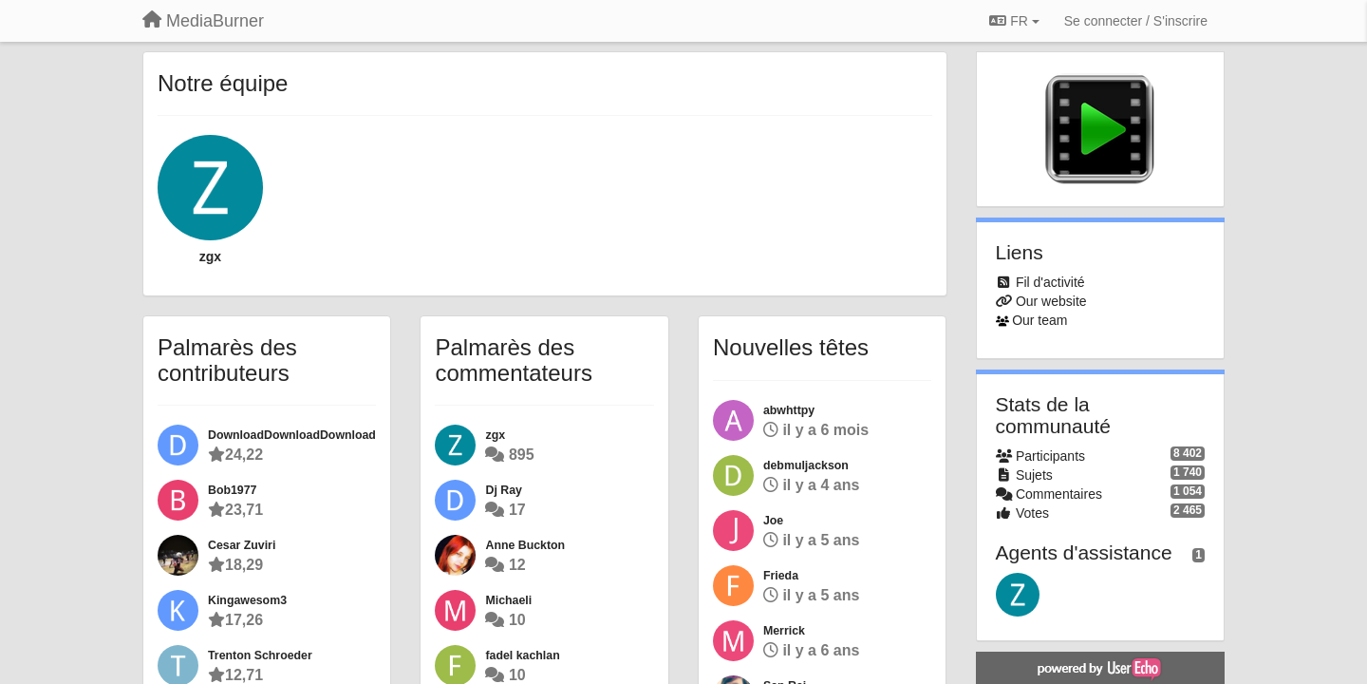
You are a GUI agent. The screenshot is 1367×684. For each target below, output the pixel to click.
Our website (1051, 301)
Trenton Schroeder (260, 655)
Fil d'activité (1050, 282)
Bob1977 (232, 490)
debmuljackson (806, 465)
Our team (1039, 320)
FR (1014, 20)
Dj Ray (503, 490)
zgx (210, 256)
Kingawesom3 (247, 600)
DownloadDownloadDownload (292, 435)
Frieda (780, 575)
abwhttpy (789, 410)
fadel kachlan (522, 655)
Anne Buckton (525, 545)
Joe (773, 520)
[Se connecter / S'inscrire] (1136, 21)
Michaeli (508, 600)
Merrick (784, 630)
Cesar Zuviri (241, 545)
